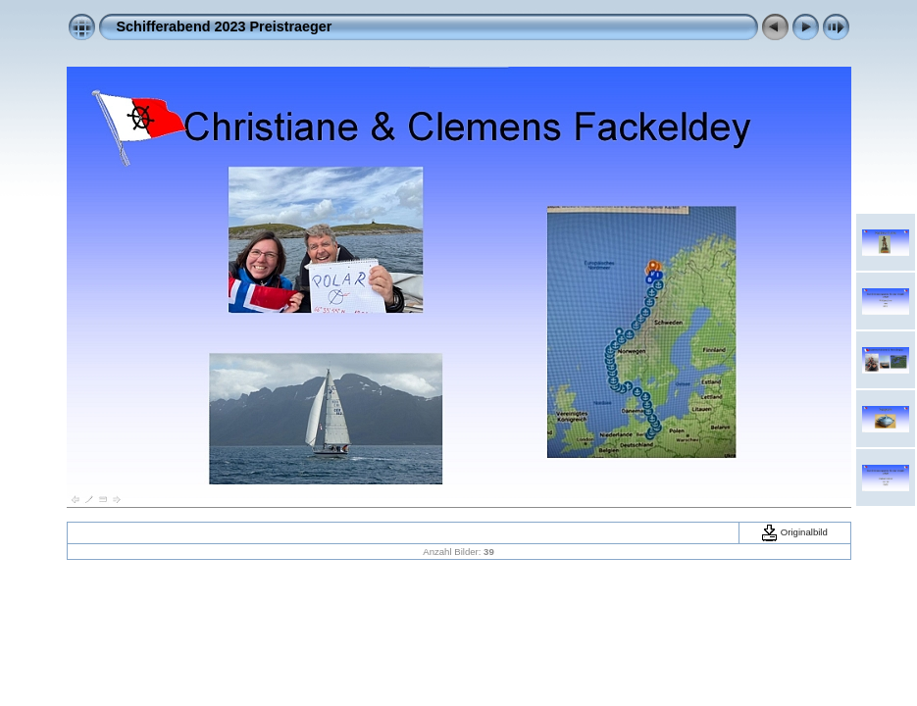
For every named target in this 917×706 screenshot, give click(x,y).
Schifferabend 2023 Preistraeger (224, 26)
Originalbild (794, 532)
